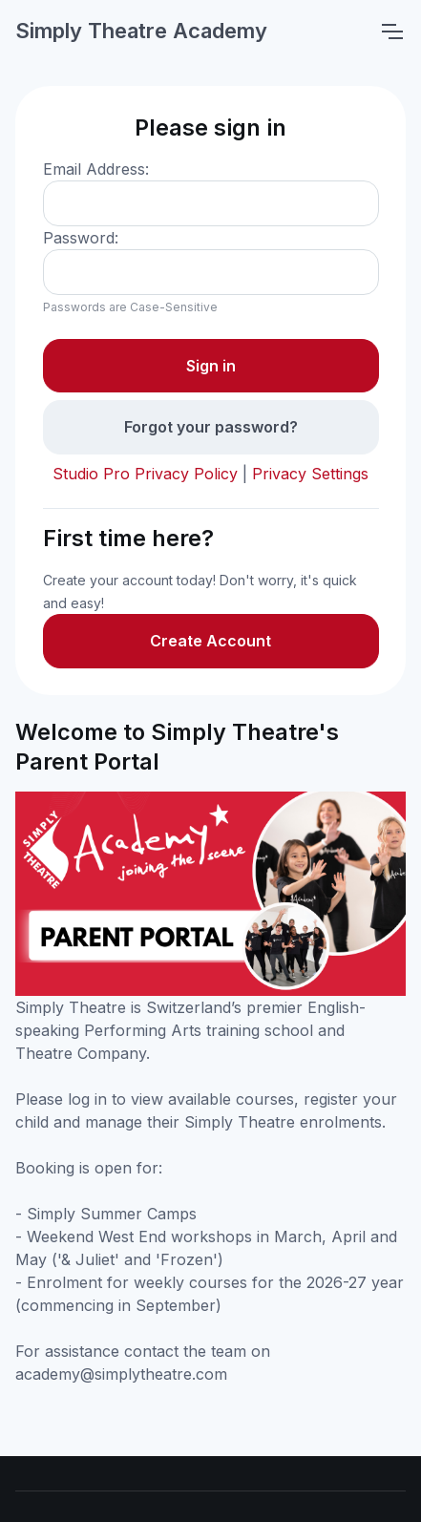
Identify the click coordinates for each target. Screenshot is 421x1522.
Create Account (210, 640)
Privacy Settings (310, 473)
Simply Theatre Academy (141, 30)
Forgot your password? (211, 426)
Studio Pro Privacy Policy (145, 473)
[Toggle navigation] (391, 31)
